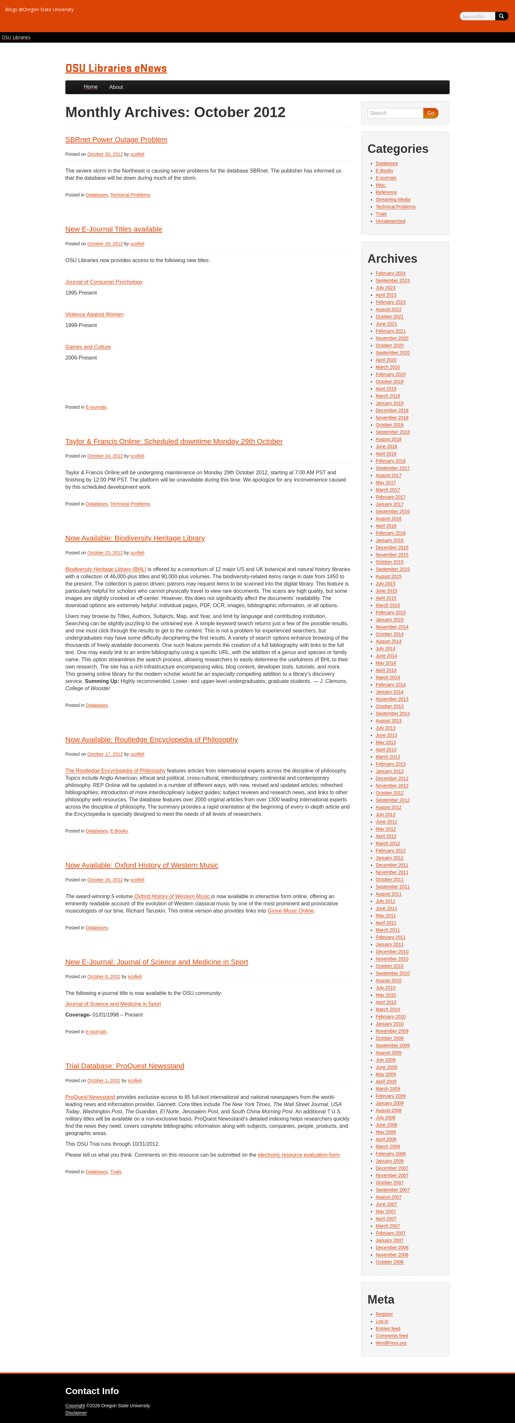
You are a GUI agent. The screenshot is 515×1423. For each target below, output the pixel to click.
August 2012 (389, 807)
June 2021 (386, 323)
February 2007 (391, 1233)
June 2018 (386, 446)
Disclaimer (76, 1412)
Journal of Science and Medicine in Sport (113, 1004)
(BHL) (105, 569)
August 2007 (389, 1197)
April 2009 (386, 1081)
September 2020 (393, 352)
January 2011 (390, 944)
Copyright (75, 1405)
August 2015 (389, 576)
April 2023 (386, 295)
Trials (116, 1171)
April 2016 (386, 525)
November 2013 (392, 699)
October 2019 (390, 381)
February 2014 (391, 684)
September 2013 (393, 713)
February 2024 (391, 273)
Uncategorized (390, 221)
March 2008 (388, 1146)
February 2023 (391, 302)
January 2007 (390, 1240)
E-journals (96, 407)
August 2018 (389, 439)
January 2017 (390, 504)
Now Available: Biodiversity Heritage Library (135, 538)
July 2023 (385, 287)
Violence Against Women (94, 314)
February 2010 (391, 1016)
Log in (382, 1321)
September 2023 (393, 280)
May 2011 (386, 915)
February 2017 (391, 497)
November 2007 (392, 1175)
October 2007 (390, 1182)
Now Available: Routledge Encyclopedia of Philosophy (151, 739)
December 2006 (392, 1247)
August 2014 (389, 641)
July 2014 (385, 648)
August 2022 (389, 309)
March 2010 (388, 1009)
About (116, 87)
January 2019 (390, 403)
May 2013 (386, 742)
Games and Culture (88, 347)
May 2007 (386, 1211)
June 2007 (386, 1204)
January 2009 (390, 1103)
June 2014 (386, 655)
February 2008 (391, 1153)
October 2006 (390, 1262)
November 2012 (392, 785)
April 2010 (386, 1002)
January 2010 (390, 1023)
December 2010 (392, 951)
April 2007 (386, 1218)
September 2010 (393, 973)
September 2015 (393, 569)
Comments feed (392, 1335)
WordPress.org (391, 1343)
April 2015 (386, 598)
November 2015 (392, 554)
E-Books (119, 831)
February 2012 (391, 850)
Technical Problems (130, 194)
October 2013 (390, 706)
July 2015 (385, 583)
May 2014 (386, 663)
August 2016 (389, 518)
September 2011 (393, 886)
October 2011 (390, 879)
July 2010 (385, 987)
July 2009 (385, 1059)
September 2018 (393, 432)
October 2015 (390, 562)
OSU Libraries (16, 37)
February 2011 (391, 937)
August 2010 (389, 980)
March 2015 (388, 605)
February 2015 (391, 612)
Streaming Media (393, 199)
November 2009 (392, 1031)
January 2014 (390, 691)
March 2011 (388, 930)
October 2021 (390, 316)
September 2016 (393, 511)
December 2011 (392, 865)
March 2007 (388, 1225)
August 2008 (389, 1110)
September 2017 (393, 468)
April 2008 (386, 1139)
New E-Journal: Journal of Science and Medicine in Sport (156, 962)
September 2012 (393, 800)
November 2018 (392, 417)
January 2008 (390, 1161)
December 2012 (392, 778)
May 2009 (386, 1074)
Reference (386, 192)
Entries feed (388, 1328)
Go (430, 113)
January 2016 (390, 540)
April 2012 (386, 836)
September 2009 (393, 1045)
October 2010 (390, 966)
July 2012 (385, 814)
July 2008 (385, 1117)
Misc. (381, 185)
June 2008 (386, 1124)
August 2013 (389, 720)
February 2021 (391, 331)
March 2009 (388, 1088)
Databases (97, 194)
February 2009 (391, 1096)
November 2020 (392, 338)
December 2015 (392, 547)
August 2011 (389, 894)
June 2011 (386, 908)
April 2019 (386, 388)
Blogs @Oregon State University (39, 9)
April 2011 (386, 922)
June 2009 (386, 1067)
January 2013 (390, 771)
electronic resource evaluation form (299, 1155)
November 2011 (392, 872)
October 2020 (390, 345)
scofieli (137, 154)
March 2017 (388, 489)
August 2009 (389, 1052)
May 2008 (386, 1132)
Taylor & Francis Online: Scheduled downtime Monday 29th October (174, 441)
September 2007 (393, 1189)
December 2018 (392, 410)
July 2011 (385, 901)
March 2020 (388, 367)
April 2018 (386, 453)
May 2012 (386, 829)
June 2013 (386, 735)
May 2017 (386, 482)
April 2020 (386, 359)
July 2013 (385, 728)
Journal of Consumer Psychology (104, 282)
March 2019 (388, 396)
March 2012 (388, 843)
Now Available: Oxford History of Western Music (141, 865)
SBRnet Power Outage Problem (116, 139)
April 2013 (386, 749)
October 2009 (390, 1038)
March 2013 (388, 756)
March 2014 (388, 677)
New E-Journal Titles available (113, 229)
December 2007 (392, 1168)
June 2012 (386, 821)
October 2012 (390, 792)
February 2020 (391, 374)
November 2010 (392, 958)
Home (91, 87)
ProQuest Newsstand (90, 1097)
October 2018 (390, 424)
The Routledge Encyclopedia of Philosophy (115, 770)
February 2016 (391, 533)
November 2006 (392, 1254)
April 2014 (386, 670)
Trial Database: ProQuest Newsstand (124, 1066)
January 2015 (390, 619)
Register (384, 1314)
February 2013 (391, 764)
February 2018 (391, 461)
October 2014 (390, 634)
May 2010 (386, 995)
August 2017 (389, 475)
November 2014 (392, 626)
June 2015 (386, 590)
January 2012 (390, 857)
